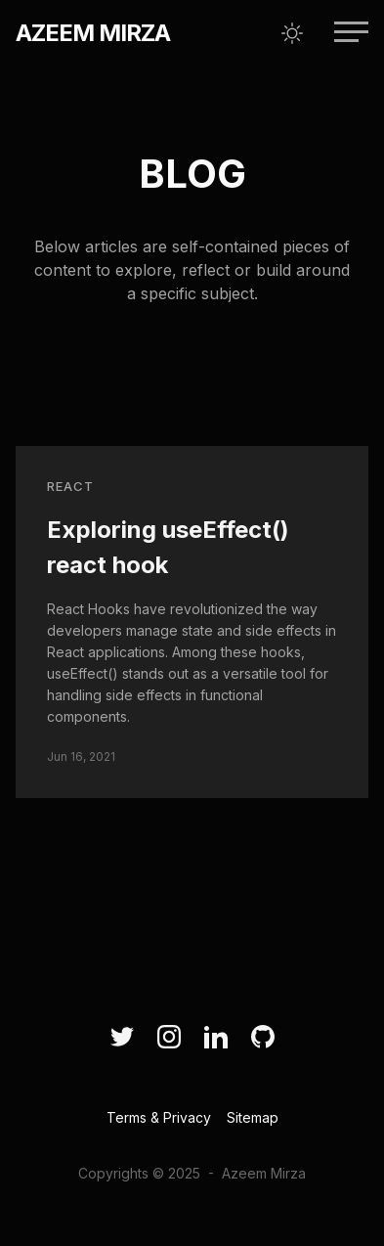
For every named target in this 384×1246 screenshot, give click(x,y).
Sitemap (252, 1117)
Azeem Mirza (93, 33)
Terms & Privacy (159, 1117)
